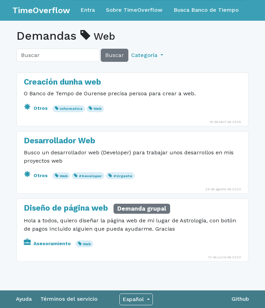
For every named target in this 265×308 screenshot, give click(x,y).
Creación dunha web (62, 82)
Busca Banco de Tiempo (206, 10)
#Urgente (122, 176)
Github (240, 299)
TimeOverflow (41, 10)
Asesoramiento (48, 243)
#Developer (90, 176)
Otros (36, 108)
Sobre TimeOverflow (134, 10)
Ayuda (24, 299)
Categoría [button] (145, 55)
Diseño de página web (67, 208)
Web (97, 108)
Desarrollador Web (59, 140)
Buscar (114, 55)
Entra (87, 10)
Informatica (71, 108)
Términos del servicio (69, 299)
